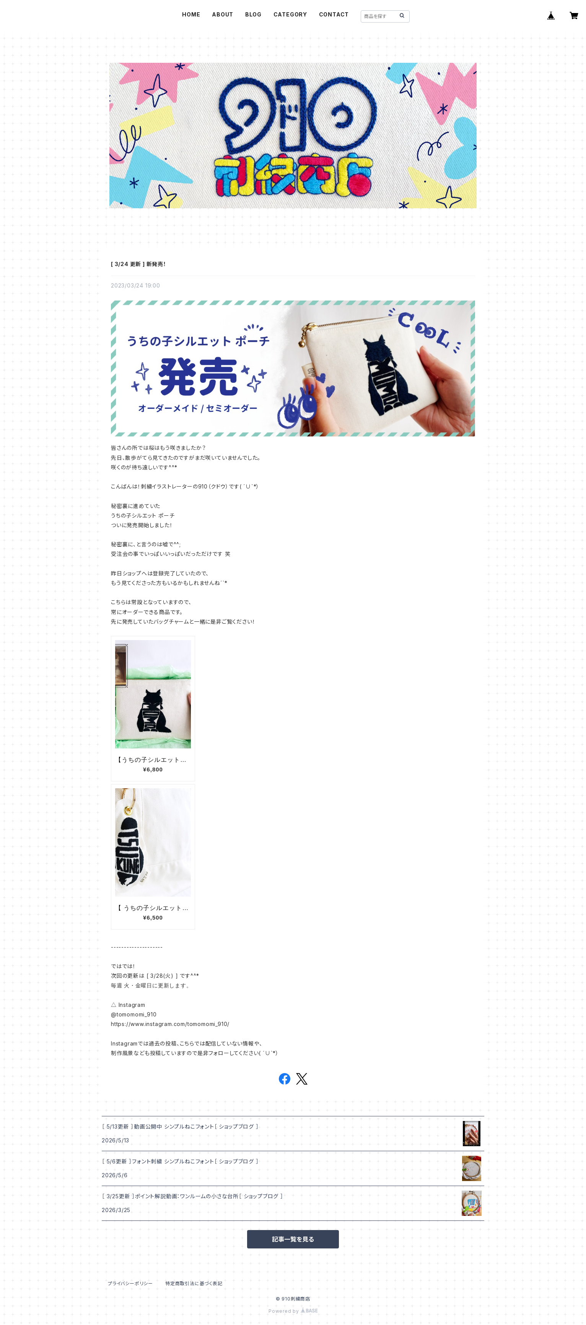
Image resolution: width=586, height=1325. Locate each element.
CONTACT (334, 14)
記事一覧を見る (293, 1239)
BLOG (253, 14)
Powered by (293, 1311)
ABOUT (222, 14)
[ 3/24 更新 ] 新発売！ (138, 264)
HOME (191, 14)
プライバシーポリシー (130, 1283)
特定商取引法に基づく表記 (194, 1283)
